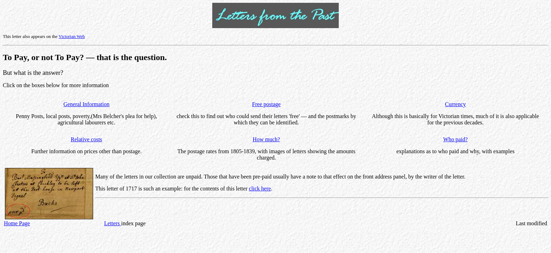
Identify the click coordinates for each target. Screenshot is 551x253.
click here (260, 189)
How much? (266, 139)
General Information (86, 104)
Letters (112, 223)
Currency (455, 104)
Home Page (17, 223)
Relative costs (86, 139)
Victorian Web (72, 36)
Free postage (266, 104)
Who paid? (455, 139)
